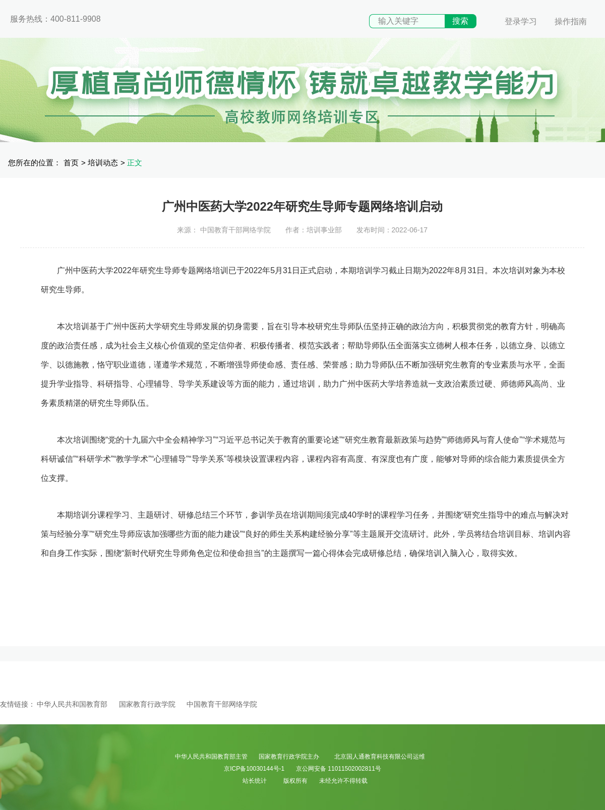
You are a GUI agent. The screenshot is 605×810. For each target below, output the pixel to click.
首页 (71, 162)
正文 (134, 162)
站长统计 (255, 780)
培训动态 (103, 162)
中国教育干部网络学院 (222, 704)
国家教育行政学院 (147, 704)
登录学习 (521, 21)
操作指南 (571, 21)
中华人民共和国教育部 (72, 704)
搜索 (460, 21)
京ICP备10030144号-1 (254, 768)
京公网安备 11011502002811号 (338, 768)
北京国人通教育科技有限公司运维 (379, 756)
